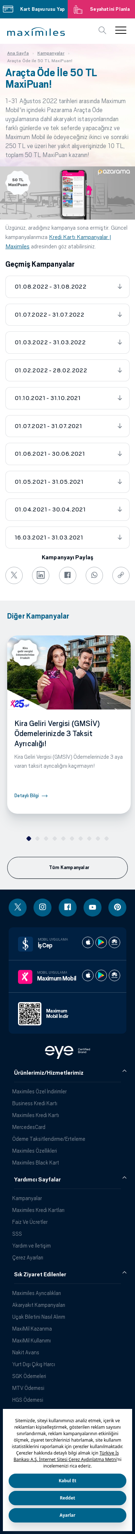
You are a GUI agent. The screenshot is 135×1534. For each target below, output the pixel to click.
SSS (17, 1234)
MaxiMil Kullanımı (31, 1340)
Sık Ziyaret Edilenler (40, 1274)
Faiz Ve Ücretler (30, 1222)
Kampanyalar (27, 1198)
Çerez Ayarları (27, 1257)
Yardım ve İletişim (31, 1246)
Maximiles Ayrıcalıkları (36, 1293)
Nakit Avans (25, 1352)
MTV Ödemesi (28, 1388)
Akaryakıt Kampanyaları (38, 1305)
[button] (36, 31)
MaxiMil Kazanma (32, 1329)
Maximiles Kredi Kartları (38, 1210)
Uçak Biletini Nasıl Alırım (38, 1317)
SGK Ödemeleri (29, 1376)
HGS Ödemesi (27, 1400)
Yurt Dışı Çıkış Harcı (33, 1364)
